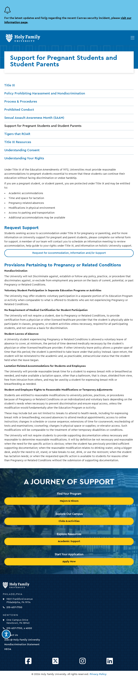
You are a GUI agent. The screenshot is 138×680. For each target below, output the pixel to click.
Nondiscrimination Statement (22, 644)
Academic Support (69, 541)
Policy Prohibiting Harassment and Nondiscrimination (44, 93)
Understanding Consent (22, 150)
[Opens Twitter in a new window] (55, 661)
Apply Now (69, 561)
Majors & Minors (69, 501)
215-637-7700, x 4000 (19, 628)
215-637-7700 (14, 607)
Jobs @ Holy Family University (22, 640)
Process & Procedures (20, 101)
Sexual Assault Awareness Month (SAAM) (34, 117)
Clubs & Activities (69, 521)
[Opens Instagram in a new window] (82, 661)
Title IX (9, 85)
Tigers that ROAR (17, 134)
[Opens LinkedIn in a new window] (110, 661)
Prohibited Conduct (19, 109)
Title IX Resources (17, 142)
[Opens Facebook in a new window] (28, 661)
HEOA (7, 649)
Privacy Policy (98, 674)
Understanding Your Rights (24, 158)
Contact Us (11, 635)
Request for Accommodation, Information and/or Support (69, 253)
